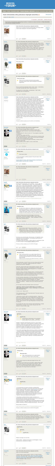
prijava (22, 11)
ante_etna (6, 149)
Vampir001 (6, 450)
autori (47, 11)
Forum (8, 11)
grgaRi (5, 182)
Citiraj (48, 29)
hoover (5, 41)
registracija (27, 11)
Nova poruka (48, 14)
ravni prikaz (41, 19)
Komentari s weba (15, 11)
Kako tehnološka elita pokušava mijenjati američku (27, 26)
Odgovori (48, 27)
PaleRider (6, 97)
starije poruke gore (48, 19)
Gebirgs (6, 59)
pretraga (50, 11)
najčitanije (37, 11)
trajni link (49, 38)
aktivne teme (32, 11)
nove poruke (42, 11)
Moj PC (5, 146)
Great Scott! (6, 26)
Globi (5, 414)
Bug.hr (4, 11)
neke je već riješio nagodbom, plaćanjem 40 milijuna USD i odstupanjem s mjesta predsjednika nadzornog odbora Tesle (29, 456)
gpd (5, 76)
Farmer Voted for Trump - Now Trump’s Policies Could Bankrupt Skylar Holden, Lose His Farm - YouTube (29, 160)
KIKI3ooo (6, 204)
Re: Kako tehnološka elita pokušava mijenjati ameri (27, 41)
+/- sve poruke (34, 19)
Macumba (6, 127)
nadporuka (49, 163)
